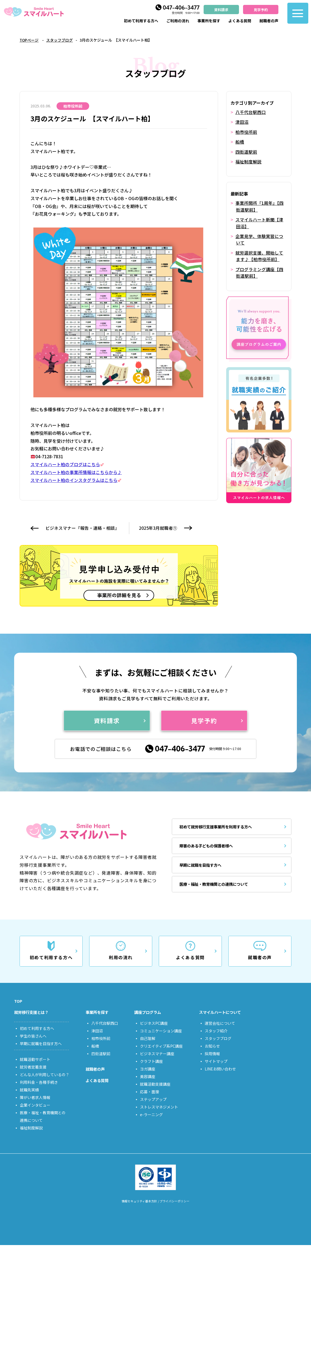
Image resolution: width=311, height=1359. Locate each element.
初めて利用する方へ (141, 21)
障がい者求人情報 (35, 1105)
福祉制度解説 (248, 161)
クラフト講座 (151, 1068)
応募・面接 (149, 1099)
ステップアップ (153, 1106)
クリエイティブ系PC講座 (161, 1053)
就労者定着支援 (33, 1074)
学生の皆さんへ (33, 1043)
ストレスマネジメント (159, 1114)
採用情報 (212, 1061)
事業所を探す (208, 21)
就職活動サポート (35, 1067)
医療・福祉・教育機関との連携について (219, 887)
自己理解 (147, 1045)
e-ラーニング (151, 1122)
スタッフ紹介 (216, 1038)
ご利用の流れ (177, 21)
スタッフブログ (60, 40)
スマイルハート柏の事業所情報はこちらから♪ (76, 472)
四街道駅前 (246, 151)
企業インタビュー (35, 1112)
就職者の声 (268, 21)
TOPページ (29, 40)
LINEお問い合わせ (220, 1076)
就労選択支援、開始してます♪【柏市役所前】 (259, 254)
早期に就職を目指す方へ (204, 868)
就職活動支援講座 (155, 1091)
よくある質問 (239, 21)
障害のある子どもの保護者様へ (210, 849)
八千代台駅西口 (250, 112)
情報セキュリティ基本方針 (137, 1209)
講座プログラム (149, 1019)
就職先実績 (29, 1097)
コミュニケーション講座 (161, 1038)
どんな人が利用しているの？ (44, 1082)
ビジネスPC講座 (154, 1030)
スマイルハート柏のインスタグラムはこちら (76, 480)
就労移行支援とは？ (33, 1019)
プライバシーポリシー (176, 1209)
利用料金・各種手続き (39, 1089)
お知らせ (212, 1053)
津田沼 (241, 122)
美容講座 (147, 1083)
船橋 (239, 141)
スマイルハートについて (223, 1019)
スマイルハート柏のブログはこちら (67, 464)
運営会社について (220, 1030)
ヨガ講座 (147, 1076)
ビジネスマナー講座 (157, 1061)
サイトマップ (216, 1068)
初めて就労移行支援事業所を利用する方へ (221, 829)
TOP (18, 1006)
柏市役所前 (246, 131)
